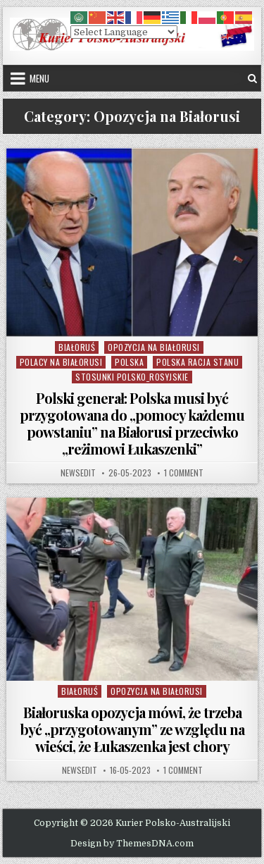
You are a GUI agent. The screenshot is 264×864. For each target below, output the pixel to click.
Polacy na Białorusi (61, 362)
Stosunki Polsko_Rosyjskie (132, 377)
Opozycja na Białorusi (154, 347)
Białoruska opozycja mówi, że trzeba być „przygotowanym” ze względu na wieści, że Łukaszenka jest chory (132, 729)
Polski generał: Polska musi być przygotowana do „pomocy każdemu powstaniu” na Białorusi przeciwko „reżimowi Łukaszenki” (132, 423)
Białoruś (76, 347)
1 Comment (183, 473)
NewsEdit (78, 473)
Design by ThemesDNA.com (132, 843)
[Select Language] (123, 32)
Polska (129, 362)
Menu (39, 78)
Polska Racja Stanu (197, 362)
